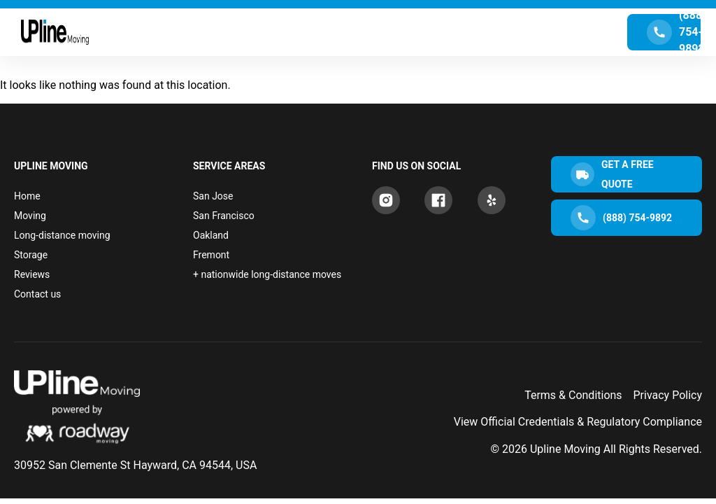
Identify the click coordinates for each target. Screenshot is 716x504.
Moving (30, 215)
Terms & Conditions (573, 395)
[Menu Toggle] (358, 32)
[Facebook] (438, 200)
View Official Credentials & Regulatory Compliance (578, 421)
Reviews (32, 274)
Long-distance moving (62, 235)
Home (27, 196)
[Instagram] (386, 200)
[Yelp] (492, 200)
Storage (31, 254)
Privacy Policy (668, 395)
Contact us (37, 294)
